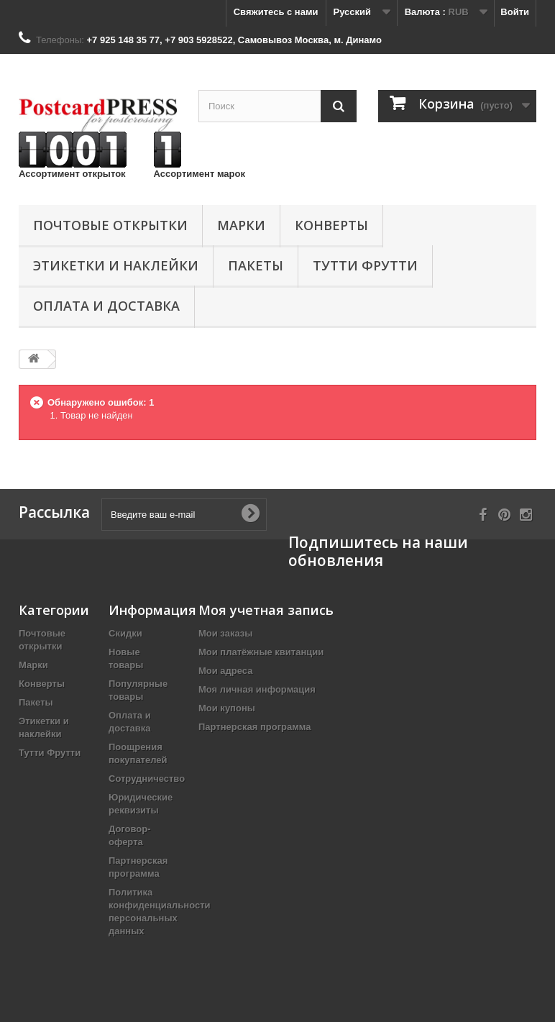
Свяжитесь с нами (276, 11)
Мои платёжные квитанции (261, 652)
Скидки (125, 633)
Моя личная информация (257, 689)
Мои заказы (225, 633)
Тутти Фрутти (365, 265)
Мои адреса (225, 670)
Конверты (331, 225)
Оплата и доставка (106, 305)
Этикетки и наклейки (115, 265)
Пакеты (255, 265)
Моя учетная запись (266, 610)
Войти (514, 11)
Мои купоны (226, 708)
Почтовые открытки (110, 225)
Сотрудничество (147, 778)
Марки (241, 225)
